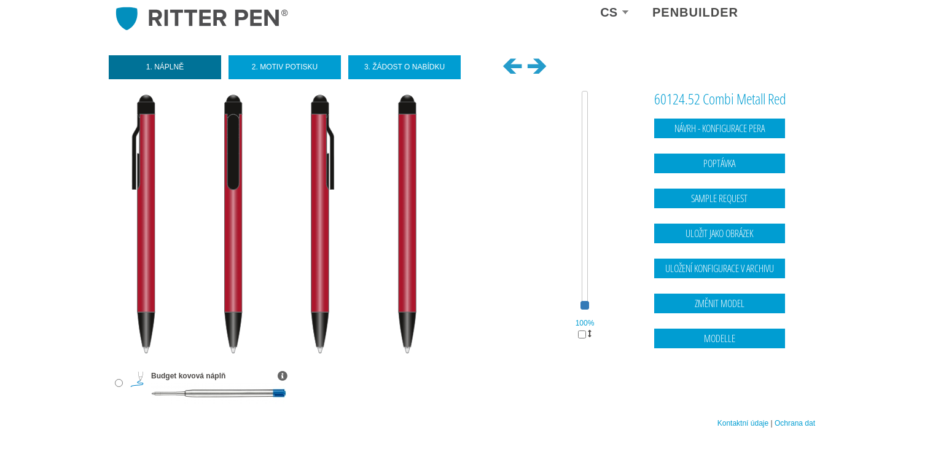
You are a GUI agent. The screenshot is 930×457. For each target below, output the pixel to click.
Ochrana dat (795, 423)
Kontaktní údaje (742, 423)
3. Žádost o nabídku (404, 67)
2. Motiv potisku (285, 67)
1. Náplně (165, 67)
